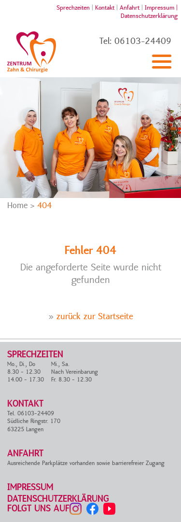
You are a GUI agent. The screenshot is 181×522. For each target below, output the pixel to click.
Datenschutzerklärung (149, 16)
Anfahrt (129, 7)
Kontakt (104, 7)
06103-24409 (142, 41)
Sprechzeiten (73, 7)
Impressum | (161, 7)
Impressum (30, 487)
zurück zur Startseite (94, 316)
